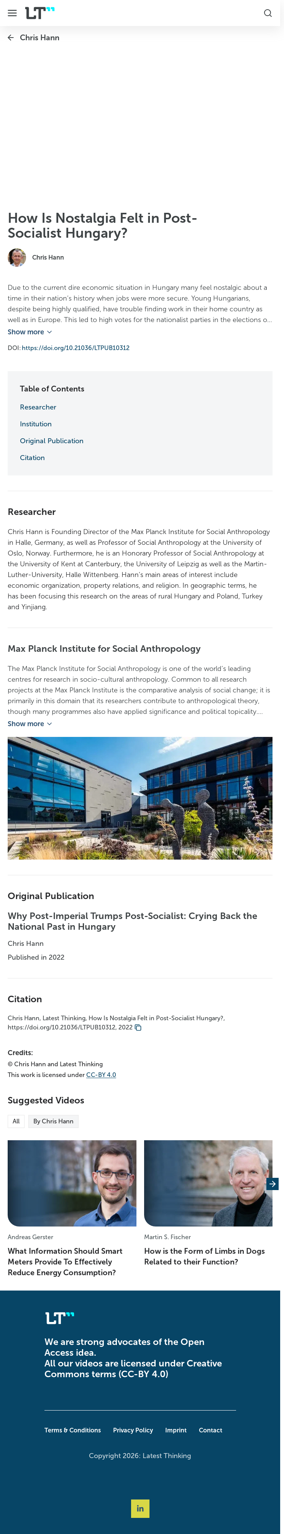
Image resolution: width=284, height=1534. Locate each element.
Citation (32, 458)
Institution (36, 424)
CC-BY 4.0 (101, 1075)
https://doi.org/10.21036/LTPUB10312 (76, 348)
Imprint (176, 1430)
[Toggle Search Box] (268, 13)
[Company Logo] (40, 13)
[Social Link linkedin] (140, 1508)
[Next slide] (272, 1184)
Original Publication (52, 441)
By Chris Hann (53, 1121)
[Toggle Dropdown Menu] (12, 13)
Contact (210, 1430)
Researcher (38, 407)
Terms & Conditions (72, 1430)
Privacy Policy (133, 1430)
